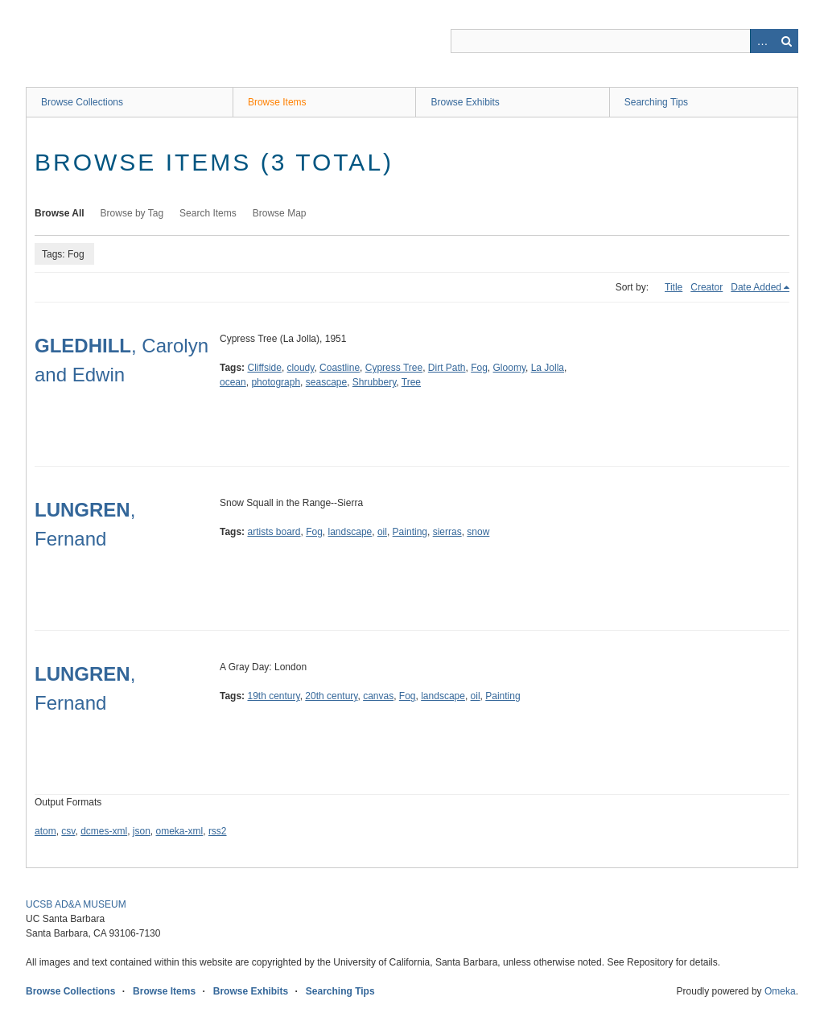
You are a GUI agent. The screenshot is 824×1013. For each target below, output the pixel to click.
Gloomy (509, 367)
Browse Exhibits (465, 102)
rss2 (217, 831)
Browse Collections (82, 102)
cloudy (301, 367)
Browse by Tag (132, 213)
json (141, 831)
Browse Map (280, 213)
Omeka (780, 991)
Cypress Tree (393, 367)
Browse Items (277, 102)
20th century (331, 696)
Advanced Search (762, 41)
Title (673, 287)
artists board (273, 531)
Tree (411, 382)
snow (478, 531)
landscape (350, 531)
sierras (447, 531)
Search (786, 41)
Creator (706, 287)
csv (68, 831)
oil (382, 531)
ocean (233, 382)
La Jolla (547, 367)
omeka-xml (180, 831)
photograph (275, 382)
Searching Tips (656, 102)
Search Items (208, 213)
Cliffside (264, 367)
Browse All (59, 213)
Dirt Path (447, 367)
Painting (410, 531)
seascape (326, 382)
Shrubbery (374, 382)
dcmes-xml (103, 831)
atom (45, 831)
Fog (479, 367)
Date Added (756, 287)
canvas (378, 696)
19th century (273, 696)
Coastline (339, 367)
